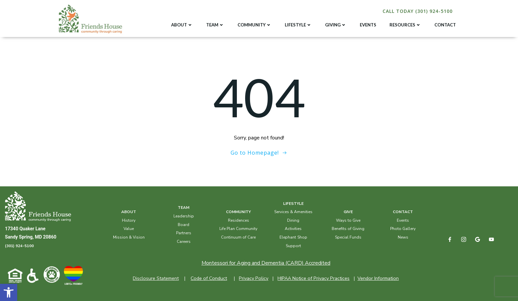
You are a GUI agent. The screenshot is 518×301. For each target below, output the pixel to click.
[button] (8, 292)
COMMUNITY (255, 24)
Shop (302, 237)
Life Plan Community (238, 228)
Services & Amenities (293, 211)
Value (129, 228)
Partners (183, 233)
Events (403, 220)
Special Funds (348, 237)
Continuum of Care (238, 237)
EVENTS (368, 24)
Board (183, 224)
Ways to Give (348, 220)
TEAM (215, 24)
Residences (238, 220)
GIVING (336, 24)
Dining (293, 220)
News (403, 237)
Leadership (183, 216)
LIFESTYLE (298, 24)
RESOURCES (405, 24)
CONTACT (445, 24)
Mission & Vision (129, 237)
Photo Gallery (403, 228)
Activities (293, 228)
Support (293, 245)
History (128, 220)
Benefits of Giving (348, 228)
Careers (184, 241)
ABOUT (182, 24)
